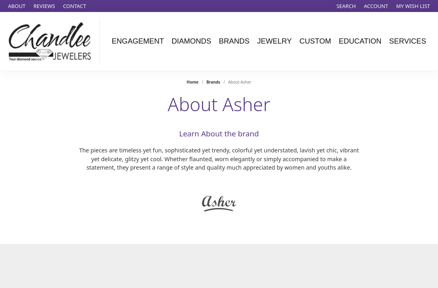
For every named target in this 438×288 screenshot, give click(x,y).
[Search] (346, 6)
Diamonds (191, 41)
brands (213, 82)
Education (360, 41)
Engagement (138, 41)
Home (193, 82)
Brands (234, 41)
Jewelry (274, 41)
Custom (315, 41)
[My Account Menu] (376, 6)
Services (407, 41)
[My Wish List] (413, 6)
